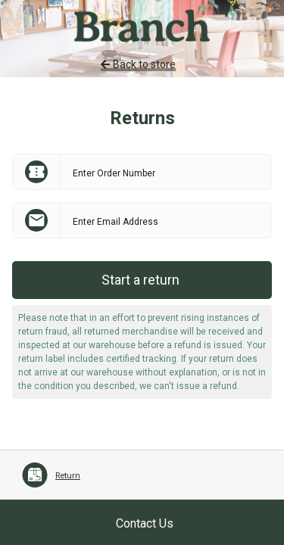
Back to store (138, 64)
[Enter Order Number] (166, 172)
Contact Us (144, 523)
